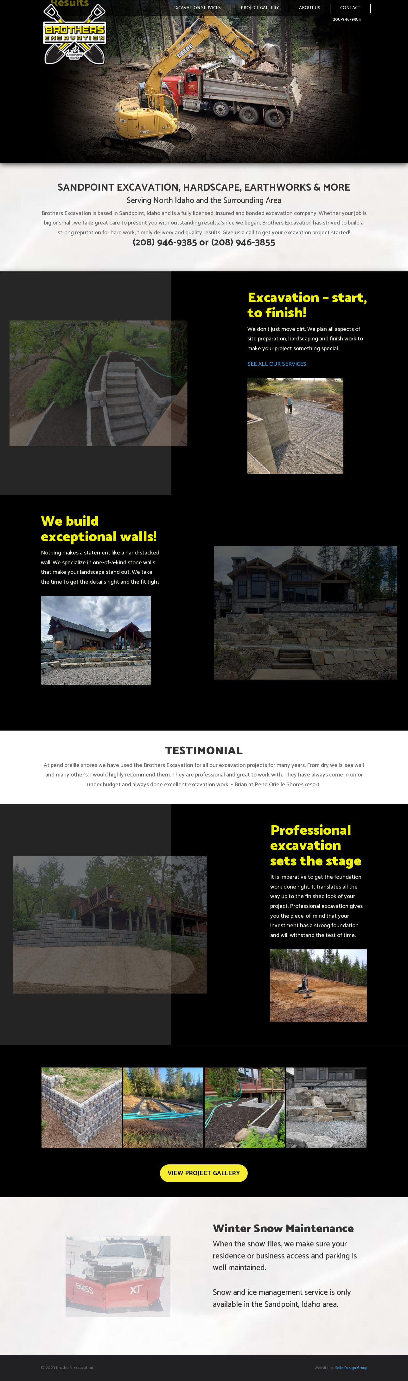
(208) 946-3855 (243, 243)
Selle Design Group (350, 1368)
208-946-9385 (347, 19)
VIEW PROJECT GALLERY (204, 1173)
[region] (204, 81)
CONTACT (350, 8)
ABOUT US (309, 8)
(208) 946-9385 (164, 243)
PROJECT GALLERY (260, 8)
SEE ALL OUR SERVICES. (277, 364)
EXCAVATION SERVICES (197, 8)
